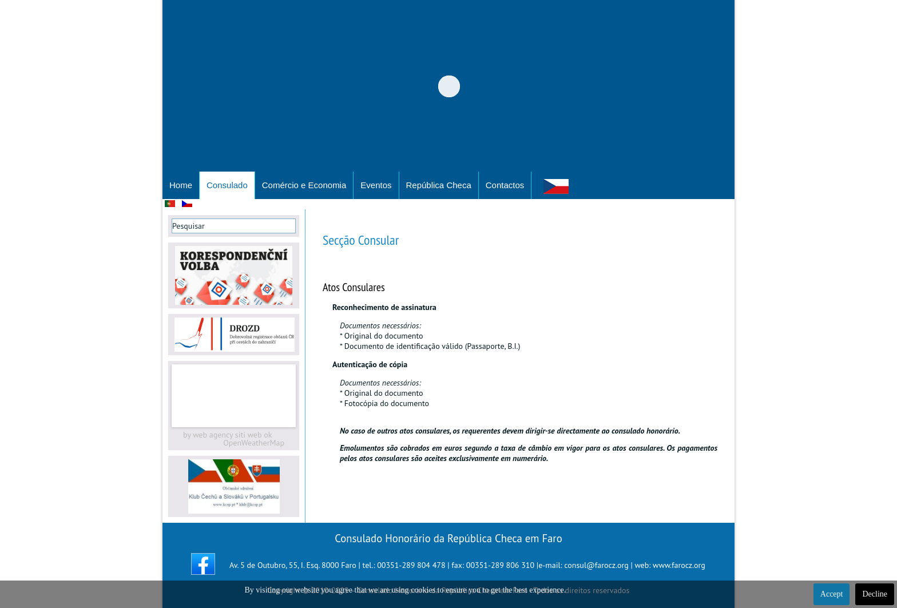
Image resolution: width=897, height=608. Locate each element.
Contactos (505, 185)
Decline (874, 594)
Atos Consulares (354, 287)
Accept (831, 594)
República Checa (438, 185)
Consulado (227, 185)
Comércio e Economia (304, 185)
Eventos (375, 185)
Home (180, 185)
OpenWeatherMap (253, 443)
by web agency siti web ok (227, 435)
